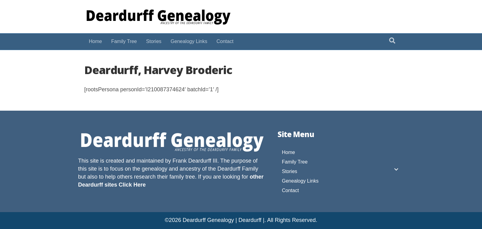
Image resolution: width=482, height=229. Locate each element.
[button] (396, 169)
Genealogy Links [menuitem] (300, 181)
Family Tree (124, 41)
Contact (224, 41)
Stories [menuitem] (289, 171)
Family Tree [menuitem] (295, 161)
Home (95, 41)
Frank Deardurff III (194, 161)
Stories (153, 41)
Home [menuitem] (288, 152)
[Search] (392, 40)
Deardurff (228, 169)
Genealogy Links (189, 41)
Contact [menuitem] (290, 190)
